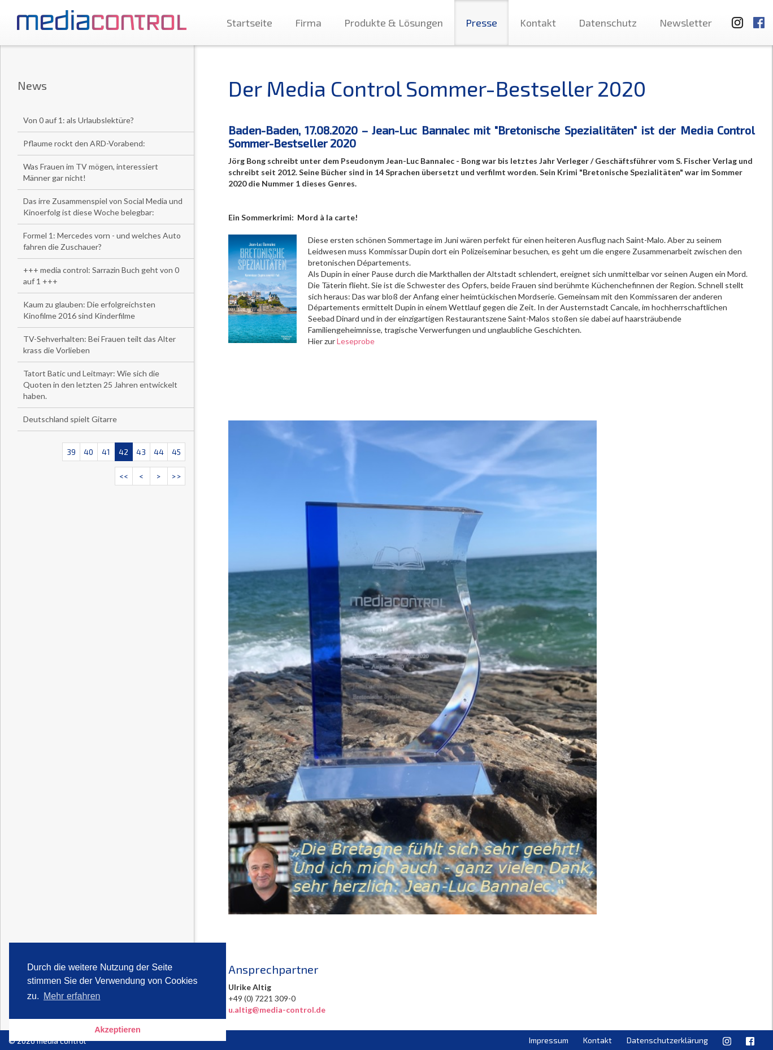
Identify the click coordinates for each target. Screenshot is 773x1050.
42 (123, 452)
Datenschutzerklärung (667, 1040)
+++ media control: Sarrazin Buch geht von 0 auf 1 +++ (101, 275)
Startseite (249, 22)
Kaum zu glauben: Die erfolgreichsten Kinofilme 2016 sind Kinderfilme (89, 310)
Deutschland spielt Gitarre (70, 419)
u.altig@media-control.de (276, 1009)
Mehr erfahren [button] (72, 996)
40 (88, 452)
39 (71, 452)
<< (123, 476)
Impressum (548, 1040)
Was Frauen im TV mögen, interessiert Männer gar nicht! (90, 172)
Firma (308, 22)
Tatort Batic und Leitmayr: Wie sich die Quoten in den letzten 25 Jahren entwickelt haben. (100, 384)
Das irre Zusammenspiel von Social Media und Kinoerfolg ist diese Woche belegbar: (103, 206)
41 (106, 452)
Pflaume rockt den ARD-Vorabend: (84, 143)
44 (159, 452)
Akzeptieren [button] (117, 1029)
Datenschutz (608, 22)
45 (176, 452)
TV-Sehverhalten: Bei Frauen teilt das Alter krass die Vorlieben (99, 344)
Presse (481, 22)
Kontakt (538, 22)
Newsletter (685, 22)
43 (141, 452)
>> (176, 476)
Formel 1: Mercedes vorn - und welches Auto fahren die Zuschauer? (102, 241)
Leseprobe (356, 341)
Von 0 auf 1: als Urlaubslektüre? (78, 120)
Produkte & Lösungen (393, 22)
